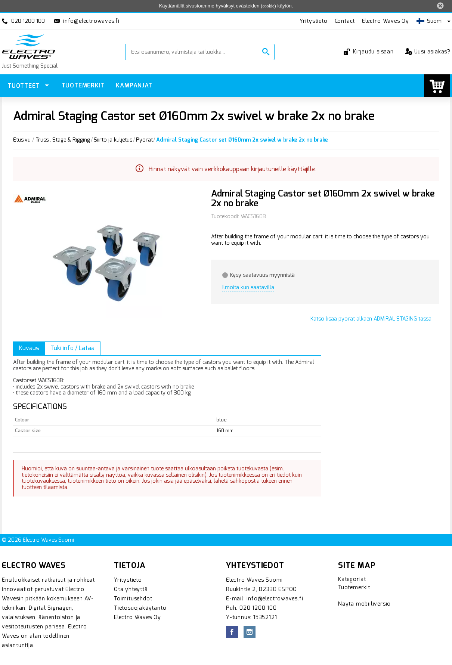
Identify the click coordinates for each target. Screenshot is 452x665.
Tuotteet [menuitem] (24, 86)
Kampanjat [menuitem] (134, 85)
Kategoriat (352, 579)
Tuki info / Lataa (73, 348)
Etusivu (22, 140)
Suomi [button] (430, 21)
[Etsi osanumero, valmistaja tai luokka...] (194, 52)
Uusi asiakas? (427, 51)
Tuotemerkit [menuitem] (83, 85)
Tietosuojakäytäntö (140, 608)
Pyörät (144, 140)
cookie (268, 6)
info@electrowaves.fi (91, 21)
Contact (345, 21)
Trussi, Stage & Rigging (62, 140)
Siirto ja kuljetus (113, 140)
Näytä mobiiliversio (364, 603)
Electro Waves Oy (385, 21)
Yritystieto (314, 21)
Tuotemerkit (354, 587)
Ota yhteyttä (131, 589)
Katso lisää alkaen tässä (370, 318)
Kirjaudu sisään (370, 51)
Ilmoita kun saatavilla (248, 287)
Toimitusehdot (133, 598)
